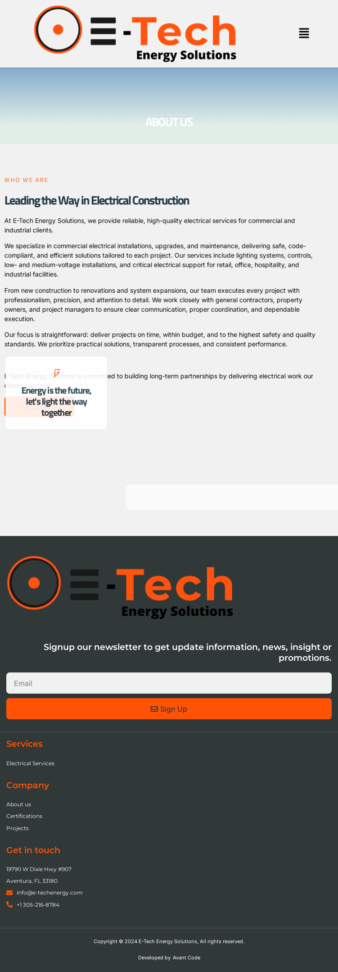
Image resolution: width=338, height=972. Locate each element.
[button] (304, 33)
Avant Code (186, 957)
